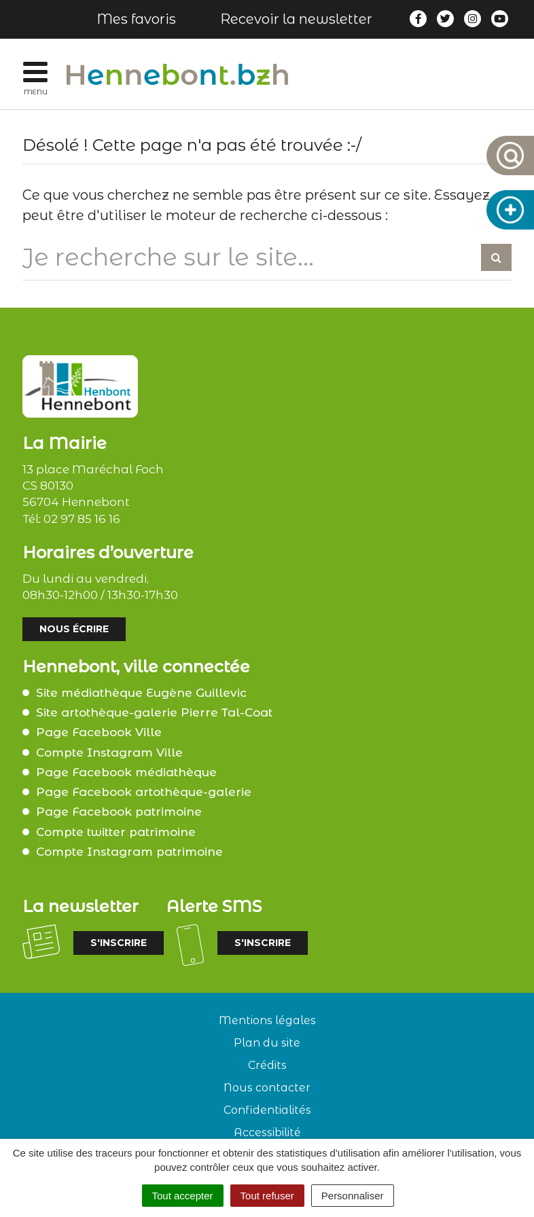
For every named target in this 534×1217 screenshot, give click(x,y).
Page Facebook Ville (99, 732)
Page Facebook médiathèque (126, 772)
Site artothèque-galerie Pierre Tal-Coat (154, 712)
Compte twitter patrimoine (116, 832)
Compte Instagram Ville (109, 752)
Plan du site (267, 1042)
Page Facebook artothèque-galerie (143, 792)
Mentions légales (267, 1020)
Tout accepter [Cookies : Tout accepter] (182, 1195)
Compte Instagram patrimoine (129, 851)
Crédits (267, 1065)
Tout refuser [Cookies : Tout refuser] (267, 1195)
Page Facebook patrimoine (119, 811)
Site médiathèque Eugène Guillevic (141, 693)
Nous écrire (74, 629)
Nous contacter (267, 1087)
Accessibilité (267, 1132)
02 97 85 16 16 (81, 519)
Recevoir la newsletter (296, 19)
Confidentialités (267, 1110)
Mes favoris (136, 19)
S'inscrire (118, 943)
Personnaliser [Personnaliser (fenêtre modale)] (352, 1195)
